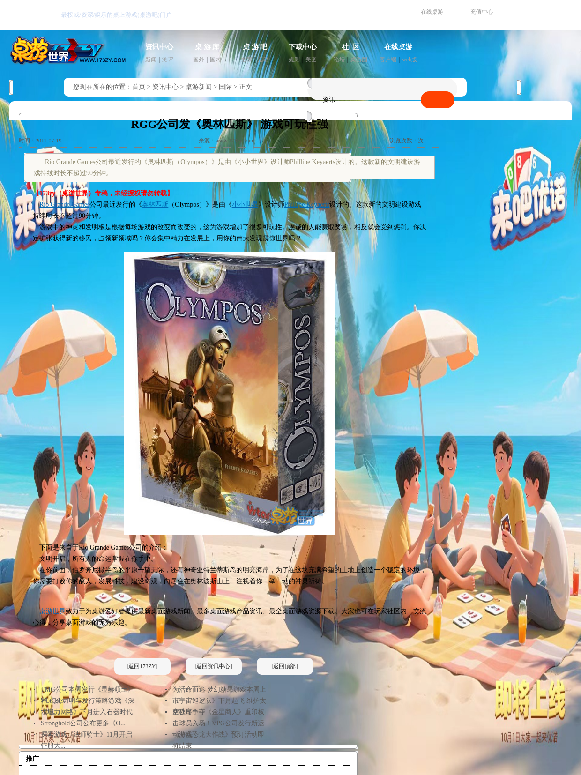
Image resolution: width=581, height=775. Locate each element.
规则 (294, 59)
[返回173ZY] (142, 666)
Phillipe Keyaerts (307, 204)
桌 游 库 (207, 47)
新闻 (150, 59)
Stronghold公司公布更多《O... (83, 723)
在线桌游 (432, 11)
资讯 (328, 99)
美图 (311, 59)
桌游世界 (52, 611)
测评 (167, 59)
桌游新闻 (199, 86)
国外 (198, 59)
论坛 (339, 59)
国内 (215, 59)
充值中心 (481, 11)
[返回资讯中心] (213, 666)
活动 (263, 59)
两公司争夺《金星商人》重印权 (218, 711)
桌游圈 (358, 59)
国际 (225, 86)
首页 (138, 86)
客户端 (388, 59)
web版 (409, 59)
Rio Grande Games (64, 204)
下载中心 (303, 47)
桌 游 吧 (255, 47)
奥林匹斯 (155, 204)
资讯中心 (159, 47)
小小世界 (245, 204)
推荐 (246, 59)
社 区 (350, 47)
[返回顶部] (285, 666)
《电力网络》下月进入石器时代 (87, 711)
